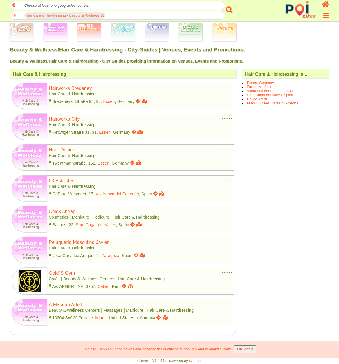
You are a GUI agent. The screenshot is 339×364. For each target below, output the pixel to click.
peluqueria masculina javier (79, 242)
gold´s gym (62, 273)
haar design (62, 149)
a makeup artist (65, 304)
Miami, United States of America (273, 103)
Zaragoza (110, 255)
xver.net (195, 361)
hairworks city (64, 119)
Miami (101, 317)
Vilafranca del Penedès (117, 194)
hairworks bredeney (70, 88)
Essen (109, 101)
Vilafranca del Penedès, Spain (271, 91)
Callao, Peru (257, 99)
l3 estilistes (62, 180)
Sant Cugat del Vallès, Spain (270, 95)
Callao (103, 286)
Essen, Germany (260, 83)
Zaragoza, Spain (260, 87)
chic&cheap (62, 211)
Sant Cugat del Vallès (96, 224)
